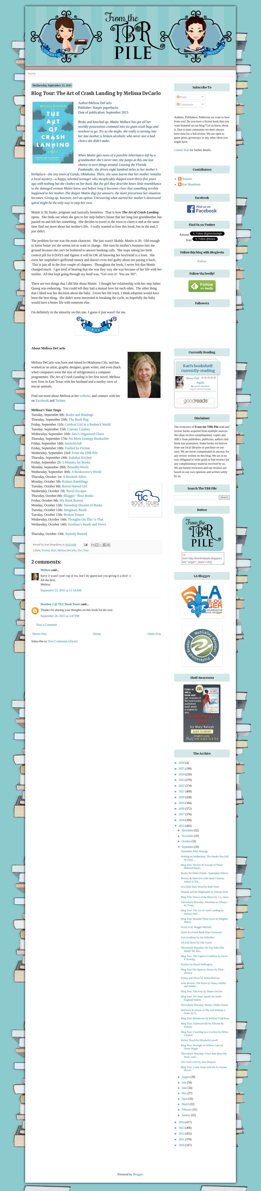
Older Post (154, 633)
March (186, 1104)
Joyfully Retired (76, 534)
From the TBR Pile (85, 453)
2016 (182, 820)
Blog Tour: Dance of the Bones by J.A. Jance (205, 897)
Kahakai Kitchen (80, 458)
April (185, 1098)
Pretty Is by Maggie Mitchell (196, 927)
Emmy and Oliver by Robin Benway (200, 978)
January (186, 1115)
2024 (182, 774)
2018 (182, 808)
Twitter (60, 400)
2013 (182, 1127)
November (188, 836)
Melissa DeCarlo (66, 550)
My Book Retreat (71, 500)
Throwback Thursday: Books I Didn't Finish (204, 1005)
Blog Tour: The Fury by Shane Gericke (201, 991)
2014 (182, 1122)
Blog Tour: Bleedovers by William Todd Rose (205, 1018)
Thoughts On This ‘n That (85, 519)
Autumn (187, 178)
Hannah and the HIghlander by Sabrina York (204, 891)
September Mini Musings (194, 851)
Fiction (46, 550)
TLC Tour (83, 550)
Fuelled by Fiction (77, 448)
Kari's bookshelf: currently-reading (198, 368)
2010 (182, 1145)
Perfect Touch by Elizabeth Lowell (199, 1040)
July (184, 1082)
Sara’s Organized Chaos (88, 434)
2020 (182, 797)
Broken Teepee (74, 515)
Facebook (42, 400)
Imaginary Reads (75, 510)
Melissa (45, 570)
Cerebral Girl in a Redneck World (87, 424)
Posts (181, 97)
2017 (182, 814)
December (188, 830)
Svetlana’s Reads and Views (87, 524)
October (186, 841)
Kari (53, 550)
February (187, 1109)
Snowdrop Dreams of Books (83, 505)
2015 (182, 825)
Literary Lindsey (78, 429)
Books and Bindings (79, 415)
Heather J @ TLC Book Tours (60, 604)
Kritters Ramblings (75, 481)
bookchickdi (73, 443)
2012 (182, 1133)
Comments (185, 104)
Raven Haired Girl (74, 486)
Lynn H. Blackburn (202, 386)
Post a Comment (46, 624)
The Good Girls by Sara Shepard (198, 1062)
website (85, 396)
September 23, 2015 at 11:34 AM (61, 590)
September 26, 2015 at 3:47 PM (60, 616)
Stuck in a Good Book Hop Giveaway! (201, 932)
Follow (202, 261)
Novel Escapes (76, 491)
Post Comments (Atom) (63, 641)
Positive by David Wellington (196, 964)
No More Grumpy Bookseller (88, 439)
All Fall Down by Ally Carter (196, 942)
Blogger (138, 1174)
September (188, 846)
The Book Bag (79, 419)
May (185, 1093)
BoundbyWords (78, 467)
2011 (182, 1139)
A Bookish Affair (74, 477)
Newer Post (39, 633)
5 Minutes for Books (76, 462)
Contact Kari (181, 150)
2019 (182, 803)
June (185, 1087)
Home (32, 73)
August (186, 1077)
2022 (182, 785)
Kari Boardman (191, 184)
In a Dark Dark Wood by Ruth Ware (200, 886)
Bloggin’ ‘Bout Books (78, 496)
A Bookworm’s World (86, 472)
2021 (182, 791)
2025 (182, 768)
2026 (182, 762)
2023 (182, 780)
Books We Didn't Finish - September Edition (204, 873)
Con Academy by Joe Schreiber (197, 937)
